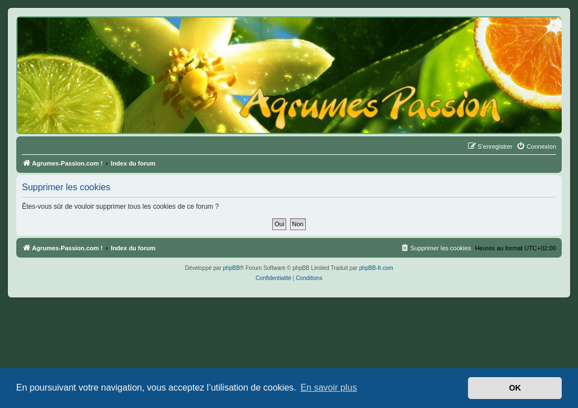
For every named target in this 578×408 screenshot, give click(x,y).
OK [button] (515, 387)
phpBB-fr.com (376, 268)
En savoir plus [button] (328, 387)
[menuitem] (536, 146)
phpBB (231, 268)
